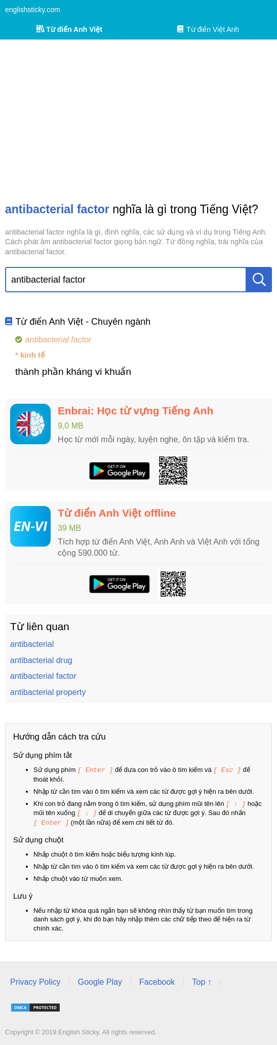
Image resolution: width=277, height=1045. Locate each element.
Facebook (157, 980)
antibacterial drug (41, 660)
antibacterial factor (43, 676)
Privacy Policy (35, 980)
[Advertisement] (138, 120)
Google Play (100, 980)
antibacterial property (48, 692)
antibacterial (32, 644)
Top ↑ (201, 980)
